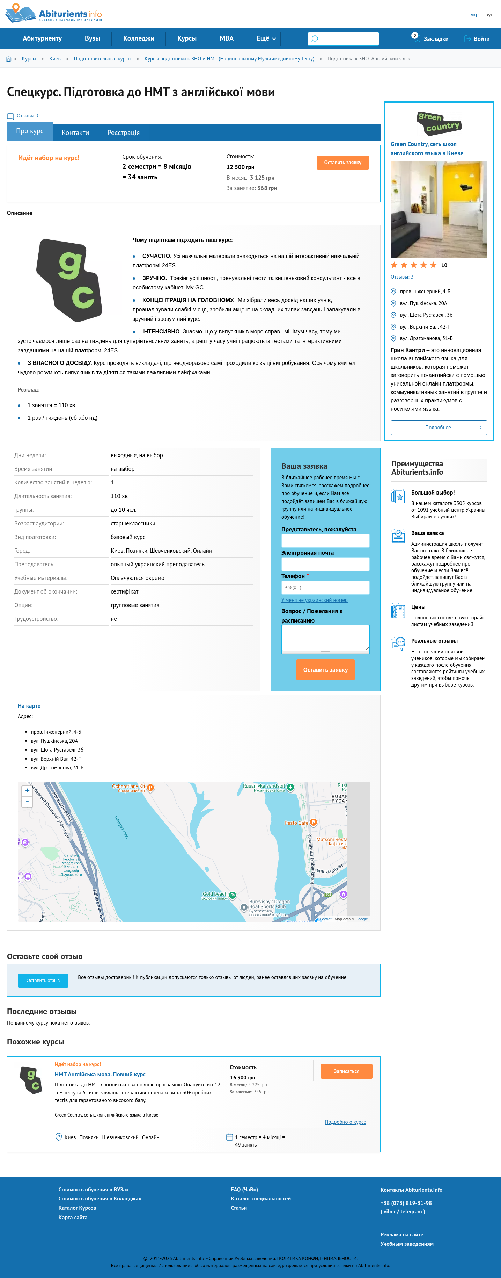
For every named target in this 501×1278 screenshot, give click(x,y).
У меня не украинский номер (314, 600)
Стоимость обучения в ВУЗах (94, 1189)
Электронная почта (307, 552)
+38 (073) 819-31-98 (406, 1202)
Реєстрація (124, 132)
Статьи (239, 1207)
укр (475, 14)
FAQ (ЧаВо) (244, 1189)
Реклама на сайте (402, 1234)
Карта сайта (73, 1217)
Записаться (347, 1071)
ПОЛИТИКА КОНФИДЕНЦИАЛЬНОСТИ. (317, 1258)
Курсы (187, 38)
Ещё (263, 38)
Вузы (92, 38)
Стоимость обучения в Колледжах (100, 1198)
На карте (29, 706)
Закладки (436, 39)
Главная (10, 58)
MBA (227, 38)
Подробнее (438, 427)
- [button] (27, 802)
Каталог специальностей (261, 1198)
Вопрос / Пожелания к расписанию (312, 615)
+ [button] (27, 791)
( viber (388, 1211)
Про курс (30, 130)
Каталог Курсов (77, 1207)
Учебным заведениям (407, 1243)
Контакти (75, 132)
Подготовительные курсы (103, 58)
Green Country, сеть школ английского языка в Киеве (427, 148)
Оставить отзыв (43, 980)
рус (489, 14)
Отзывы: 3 (402, 276)
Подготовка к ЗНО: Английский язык (368, 58)
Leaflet (325, 919)
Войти (482, 39)
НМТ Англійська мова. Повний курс (100, 1074)
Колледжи (138, 38)
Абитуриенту (42, 38)
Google (362, 919)
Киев (54, 58)
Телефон (295, 576)
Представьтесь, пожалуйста (318, 529)
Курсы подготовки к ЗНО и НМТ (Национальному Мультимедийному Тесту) (229, 58)
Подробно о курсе (345, 1122)
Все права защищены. (133, 1265)
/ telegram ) (411, 1211)
